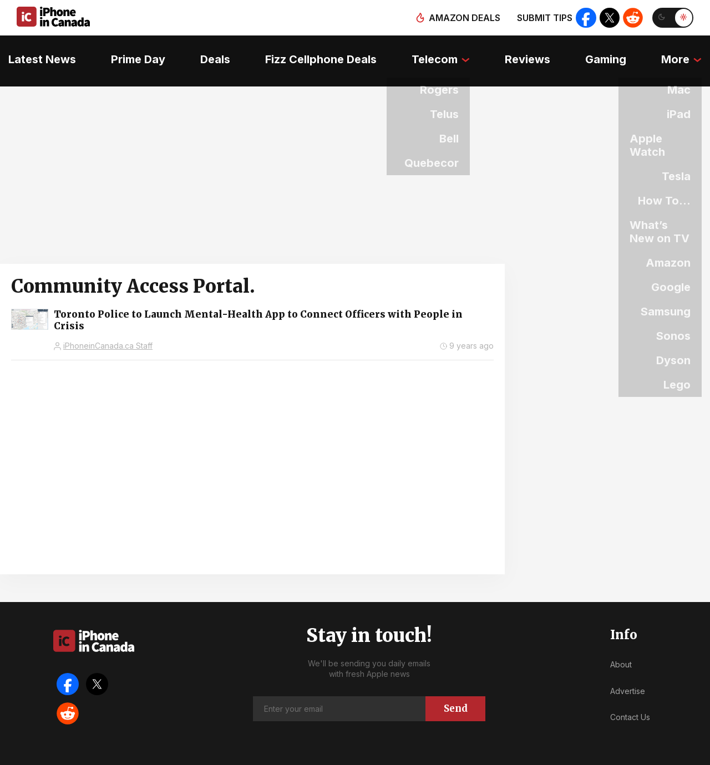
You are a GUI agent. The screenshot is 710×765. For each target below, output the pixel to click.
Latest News (34, 52)
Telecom (436, 52)
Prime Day (132, 52)
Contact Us (630, 702)
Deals (212, 52)
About (621, 649)
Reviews (531, 52)
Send (456, 693)
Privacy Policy (438, 753)
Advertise (627, 675)
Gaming (611, 52)
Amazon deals (461, 17)
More (684, 52)
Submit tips (541, 17)
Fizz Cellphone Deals (320, 52)
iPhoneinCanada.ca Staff (108, 330)
